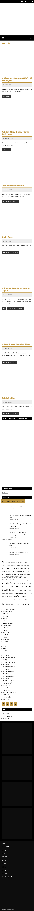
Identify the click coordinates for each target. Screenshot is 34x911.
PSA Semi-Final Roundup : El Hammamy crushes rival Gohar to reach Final (19, 535)
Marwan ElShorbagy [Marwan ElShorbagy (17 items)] (13, 577)
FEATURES (6, 683)
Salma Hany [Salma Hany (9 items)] (15, 593)
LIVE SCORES (7, 625)
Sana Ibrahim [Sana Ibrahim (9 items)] (22, 593)
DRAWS (5, 614)
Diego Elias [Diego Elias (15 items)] (6, 565)
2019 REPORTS (11, 308)
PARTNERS (6, 632)
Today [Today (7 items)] (12, 600)
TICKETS (5, 646)
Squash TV (6, 718)
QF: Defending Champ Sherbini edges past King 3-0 (16, 289)
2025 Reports (7, 680)
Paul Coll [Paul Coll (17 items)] (22, 590)
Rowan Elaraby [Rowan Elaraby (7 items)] (8, 593)
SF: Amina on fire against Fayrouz (19, 552)
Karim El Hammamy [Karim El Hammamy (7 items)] (23, 574)
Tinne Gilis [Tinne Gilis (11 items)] (8, 600)
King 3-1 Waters (7, 237)
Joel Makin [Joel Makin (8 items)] (4, 574)
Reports (5, 641)
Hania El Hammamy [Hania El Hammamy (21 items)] (17, 568)
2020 (4, 660)
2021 (4, 664)
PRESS (5, 637)
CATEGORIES (20, 501)
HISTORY (5, 618)
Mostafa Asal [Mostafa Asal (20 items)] (8, 583)
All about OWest (8, 611)
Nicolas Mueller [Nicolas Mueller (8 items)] (5, 587)
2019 (4, 308)
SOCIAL (5, 644)
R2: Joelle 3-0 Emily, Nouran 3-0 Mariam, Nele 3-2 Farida (15, 133)
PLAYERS (5, 634)
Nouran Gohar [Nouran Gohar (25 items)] (16, 586)
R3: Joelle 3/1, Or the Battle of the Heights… (16, 344)
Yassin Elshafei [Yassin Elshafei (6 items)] (10, 604)
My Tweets (5, 493)
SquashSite (6, 714)
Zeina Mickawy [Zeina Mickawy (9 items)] (25, 604)
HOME (5, 621)
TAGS (8, 501)
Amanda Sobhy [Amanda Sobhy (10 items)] (15, 562)
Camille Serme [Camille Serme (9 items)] (24, 562)
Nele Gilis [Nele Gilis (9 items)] (29, 583)
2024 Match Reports (9, 609)
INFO (13, 501)
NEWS (3, 501)
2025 (4, 678)
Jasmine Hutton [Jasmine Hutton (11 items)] (20, 571)
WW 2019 (6, 699)
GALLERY (6, 616)
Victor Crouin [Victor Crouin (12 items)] (18, 600)
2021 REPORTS (7, 667)
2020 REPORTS (7, 201)
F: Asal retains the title (16, 507)
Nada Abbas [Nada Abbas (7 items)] (16, 583)
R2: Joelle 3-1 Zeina (8, 398)
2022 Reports (6, 150)
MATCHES (6, 627)
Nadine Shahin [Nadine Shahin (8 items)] (23, 583)
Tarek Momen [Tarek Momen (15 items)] (22, 596)
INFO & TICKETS (8, 623)
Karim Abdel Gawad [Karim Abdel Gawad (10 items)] (13, 574)
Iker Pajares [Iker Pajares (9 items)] (11, 571)
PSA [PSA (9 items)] (27, 590)
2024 (4, 674)
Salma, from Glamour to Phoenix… (13, 185)
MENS (14, 362)
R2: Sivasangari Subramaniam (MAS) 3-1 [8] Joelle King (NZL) (17, 79)
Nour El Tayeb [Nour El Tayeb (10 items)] (14, 590)
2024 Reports (6, 96)
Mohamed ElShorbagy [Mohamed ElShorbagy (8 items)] (22, 580)
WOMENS (15, 201)
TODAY (5, 694)
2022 (4, 669)
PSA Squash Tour (8, 716)
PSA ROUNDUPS (8, 692)
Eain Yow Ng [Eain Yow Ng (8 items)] (13, 565)
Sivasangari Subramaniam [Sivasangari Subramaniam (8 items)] (11, 596)
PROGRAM (6, 639)
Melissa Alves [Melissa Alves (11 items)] (12, 580)
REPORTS (4, 857)
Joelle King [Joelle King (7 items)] (27, 571)
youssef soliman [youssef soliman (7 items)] (17, 604)
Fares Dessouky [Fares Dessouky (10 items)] (21, 565)
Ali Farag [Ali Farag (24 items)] (6, 562)
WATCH (5, 648)
